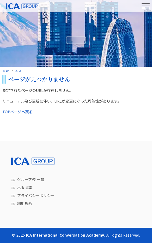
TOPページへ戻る (17, 111)
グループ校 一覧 (30, 179)
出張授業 (24, 187)
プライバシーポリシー (35, 195)
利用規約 (24, 203)
